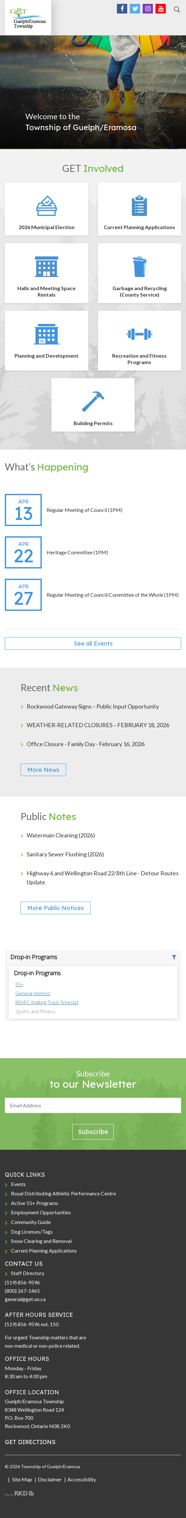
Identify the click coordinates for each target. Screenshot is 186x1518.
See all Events (93, 643)
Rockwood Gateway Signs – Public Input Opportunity (93, 706)
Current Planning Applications (44, 1250)
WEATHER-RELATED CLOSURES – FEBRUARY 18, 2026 (98, 724)
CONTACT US (24, 1263)
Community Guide (31, 1222)
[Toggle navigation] (174, 23)
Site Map (21, 1479)
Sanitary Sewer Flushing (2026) (65, 854)
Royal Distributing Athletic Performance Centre (63, 1193)
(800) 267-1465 (22, 1291)
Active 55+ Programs (34, 1203)
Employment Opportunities (41, 1212)
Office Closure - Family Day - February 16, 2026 (86, 743)
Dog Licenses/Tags (32, 1231)
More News (43, 769)
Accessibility (81, 1479)
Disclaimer (50, 1479)
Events (18, 1184)
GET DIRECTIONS (30, 1442)
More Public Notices (55, 908)
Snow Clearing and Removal (41, 1241)
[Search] (176, 10)
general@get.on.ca (25, 1299)
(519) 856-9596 (22, 1282)
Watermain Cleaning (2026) (61, 835)
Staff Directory (27, 1273)
